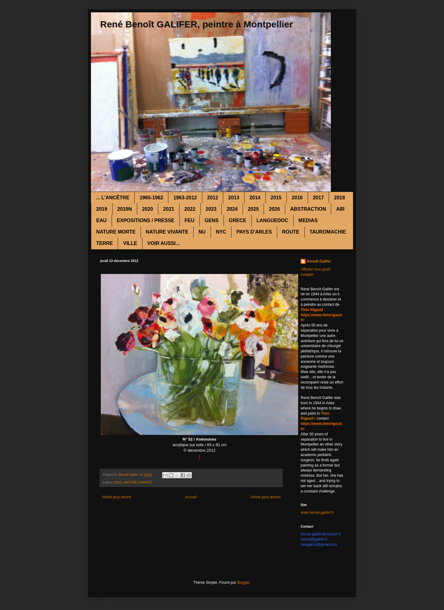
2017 (318, 197)
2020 (147, 209)
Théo (325, 413)
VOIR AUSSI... (163, 243)
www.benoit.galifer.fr (317, 512)
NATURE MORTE (116, 231)
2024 (232, 209)
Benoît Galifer (319, 261)
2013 (233, 197)
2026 (274, 209)
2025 (253, 209)
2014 (255, 197)
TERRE (104, 243)
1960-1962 (151, 197)
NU (202, 231)
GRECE (237, 220)
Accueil (191, 497)
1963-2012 (185, 197)
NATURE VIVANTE (167, 231)
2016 (297, 197)
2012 (212, 197)
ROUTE (290, 231)
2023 (211, 209)
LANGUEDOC (272, 220)
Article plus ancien (266, 497)
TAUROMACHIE (328, 231)
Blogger (243, 582)
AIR (340, 209)
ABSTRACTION (308, 209)
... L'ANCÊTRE (113, 197)
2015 (276, 197)
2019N (124, 209)
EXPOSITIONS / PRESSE (146, 220)
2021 (168, 209)
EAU (101, 220)
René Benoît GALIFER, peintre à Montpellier (196, 24)
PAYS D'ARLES (254, 231)
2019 (101, 209)
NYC (221, 231)
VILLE (130, 243)
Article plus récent (116, 497)
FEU (190, 220)
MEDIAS (308, 220)
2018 (339, 197)
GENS (212, 220)
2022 (189, 209)
